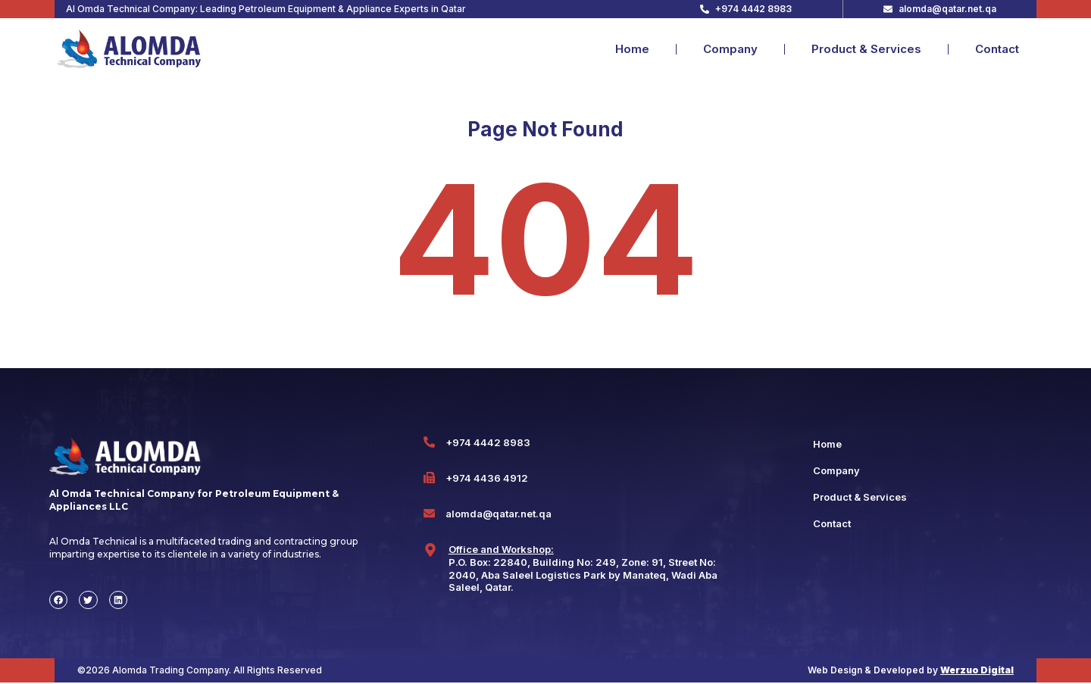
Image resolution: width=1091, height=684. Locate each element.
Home (632, 49)
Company (730, 49)
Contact (997, 49)
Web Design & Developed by (911, 671)
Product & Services (866, 49)
